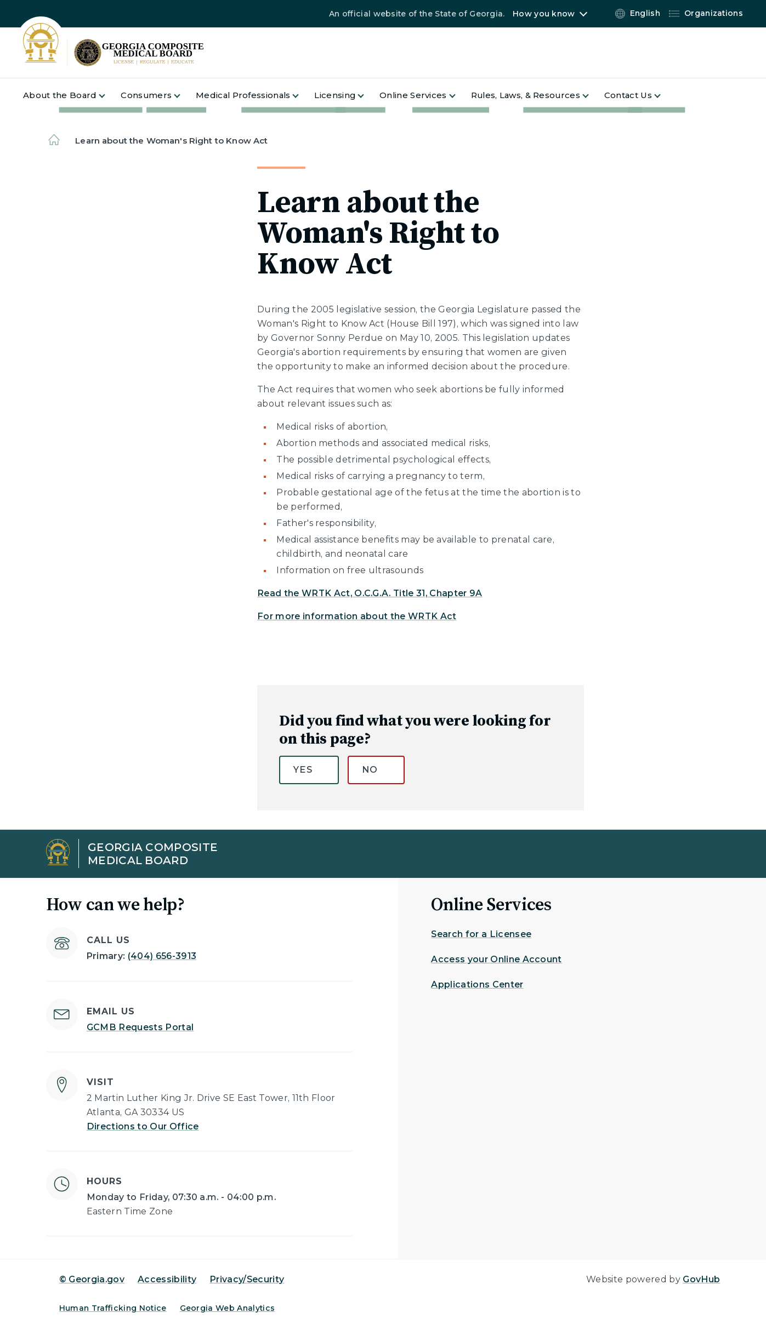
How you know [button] (544, 13)
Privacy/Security (246, 1279)
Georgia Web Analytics (227, 1308)
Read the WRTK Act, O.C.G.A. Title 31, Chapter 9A (369, 593)
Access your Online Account (496, 959)
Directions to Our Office (143, 1126)
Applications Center (477, 984)
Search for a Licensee (481, 934)
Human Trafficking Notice (113, 1308)
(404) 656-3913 (162, 956)
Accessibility (167, 1279)
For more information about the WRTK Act (356, 616)
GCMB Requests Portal (140, 1027)
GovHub (701, 1279)
